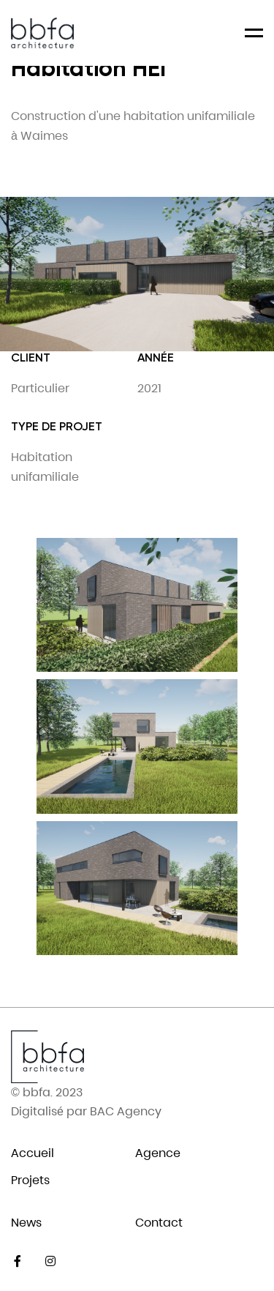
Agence (157, 1153)
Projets (30, 1180)
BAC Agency (125, 1111)
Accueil (32, 1153)
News (26, 1222)
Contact (159, 1222)
